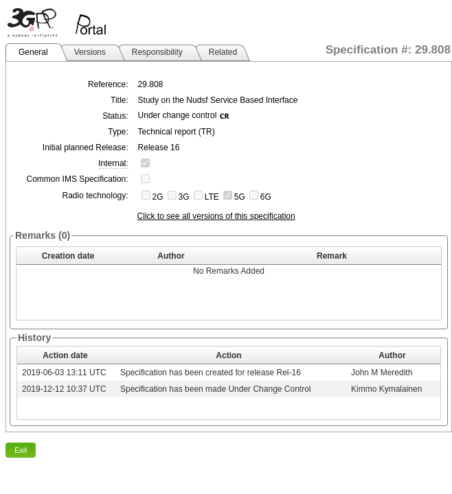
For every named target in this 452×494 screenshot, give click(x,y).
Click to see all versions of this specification (216, 216)
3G (184, 197)
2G (157, 197)
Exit (20, 450)
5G (239, 197)
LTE (212, 197)
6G (265, 197)
